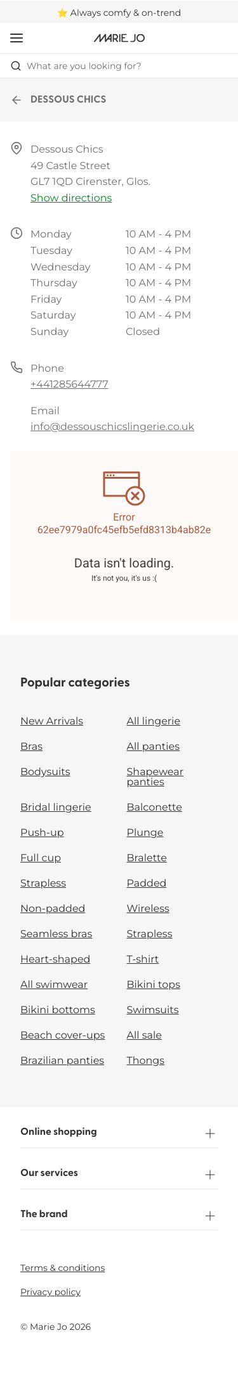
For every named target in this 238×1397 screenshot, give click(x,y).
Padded (147, 884)
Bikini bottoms (57, 1010)
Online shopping (119, 1133)
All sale (144, 1036)
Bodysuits (45, 772)
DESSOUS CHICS (58, 100)
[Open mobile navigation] (16, 38)
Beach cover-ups (62, 1036)
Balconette (154, 808)
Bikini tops (153, 985)
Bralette (147, 858)
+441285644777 (69, 385)
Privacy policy (50, 1292)
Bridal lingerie (55, 808)
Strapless (43, 884)
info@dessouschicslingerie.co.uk (112, 427)
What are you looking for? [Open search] (76, 66)
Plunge (145, 833)
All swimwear (54, 985)
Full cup (40, 858)
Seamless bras (56, 934)
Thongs (146, 1061)
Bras (31, 747)
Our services (119, 1174)
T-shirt (143, 960)
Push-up (42, 833)
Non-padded (52, 909)
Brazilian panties (62, 1061)
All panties (153, 747)
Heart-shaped (55, 960)
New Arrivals (51, 722)
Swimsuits (153, 1010)
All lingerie (154, 722)
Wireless (148, 909)
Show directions (71, 199)
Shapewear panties (155, 777)
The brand (119, 1215)
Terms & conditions (62, 1268)
